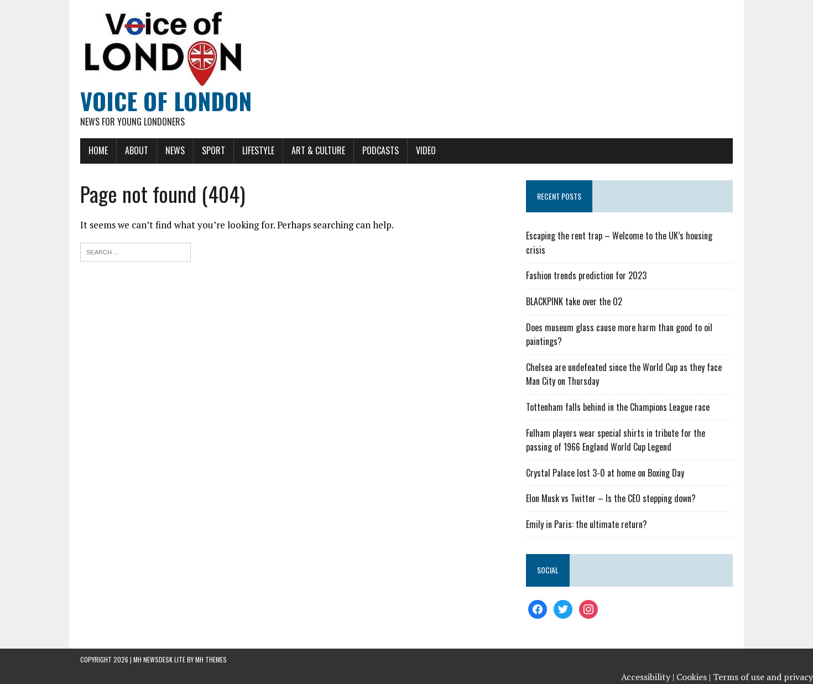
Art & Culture (318, 150)
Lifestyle (258, 150)
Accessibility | (647, 677)
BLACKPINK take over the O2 (574, 301)
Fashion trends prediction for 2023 (586, 275)
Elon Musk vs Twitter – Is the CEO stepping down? (611, 498)
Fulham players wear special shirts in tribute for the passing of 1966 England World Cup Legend (615, 440)
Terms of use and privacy (763, 677)
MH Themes (211, 659)
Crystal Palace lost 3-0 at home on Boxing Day (605, 472)
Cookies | (693, 677)
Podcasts (380, 150)
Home (98, 150)
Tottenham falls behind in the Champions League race (618, 407)
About (136, 150)
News (175, 150)
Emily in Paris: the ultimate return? (586, 524)
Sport (213, 150)
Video (426, 150)
